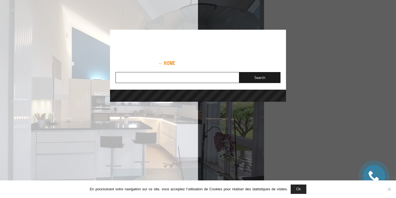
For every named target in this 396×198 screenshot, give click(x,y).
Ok (298, 188)
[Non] (389, 189)
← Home (166, 63)
